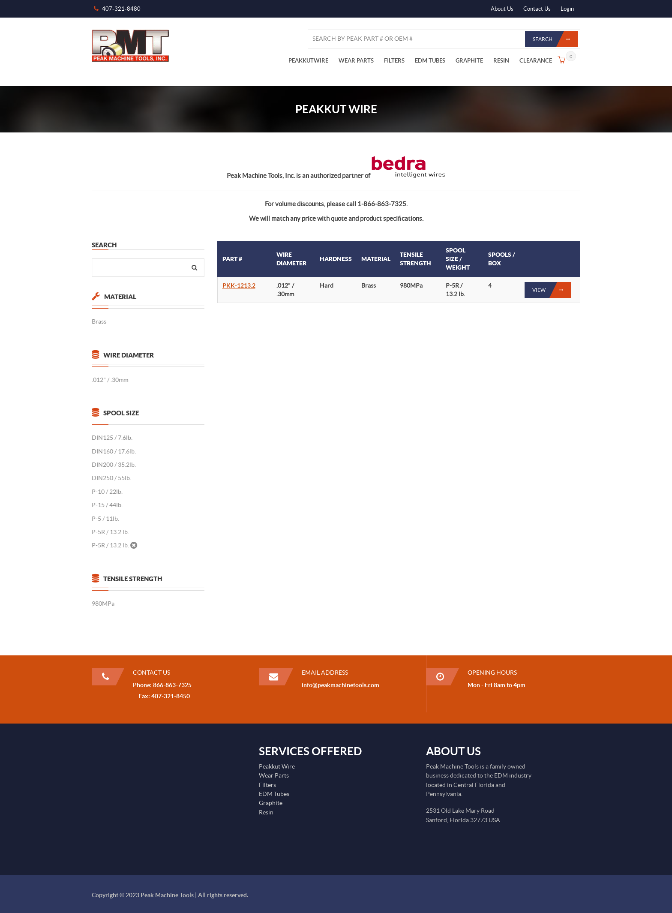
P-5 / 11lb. (105, 518)
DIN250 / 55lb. (111, 478)
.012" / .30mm (109, 379)
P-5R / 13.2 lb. (110, 532)
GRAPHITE (469, 60)
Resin (266, 812)
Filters (267, 784)
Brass (98, 321)
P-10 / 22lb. (106, 491)
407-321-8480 (121, 9)
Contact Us (537, 9)
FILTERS (394, 60)
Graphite (270, 802)
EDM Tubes (274, 793)
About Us (502, 9)
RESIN (501, 60)
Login (567, 9)
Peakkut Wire (277, 766)
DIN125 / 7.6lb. (111, 437)
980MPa (102, 603)
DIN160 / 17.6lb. (113, 451)
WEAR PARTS (356, 60)
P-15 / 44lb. (106, 505)
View (551, 290)
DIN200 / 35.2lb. (113, 464)
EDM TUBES (430, 60)
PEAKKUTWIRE (308, 60)
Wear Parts (274, 775)
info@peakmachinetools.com (340, 685)
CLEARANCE (535, 60)
